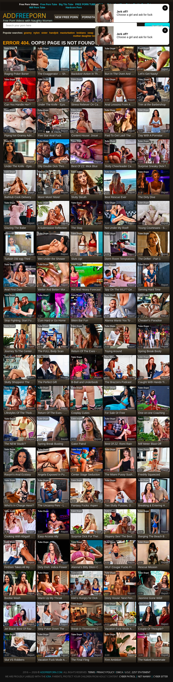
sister (44, 33)
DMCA (119, 672)
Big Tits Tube (66, 4)
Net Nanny (144, 676)
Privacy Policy (106, 672)
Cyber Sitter (160, 676)
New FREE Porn (66, 17)
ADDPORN (24, 15)
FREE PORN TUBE (85, 4)
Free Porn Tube (48, 4)
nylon (36, 33)
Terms (91, 672)
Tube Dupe (9, 48)
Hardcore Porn (74, 7)
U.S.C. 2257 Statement (137, 672)
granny (28, 33)
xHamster (9, 233)
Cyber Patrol (127, 676)
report (30, 69)
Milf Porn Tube (37, 7)
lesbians (81, 33)
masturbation (67, 33)
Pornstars (90, 17)
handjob (53, 33)
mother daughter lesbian (86, 36)
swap (90, 33)
